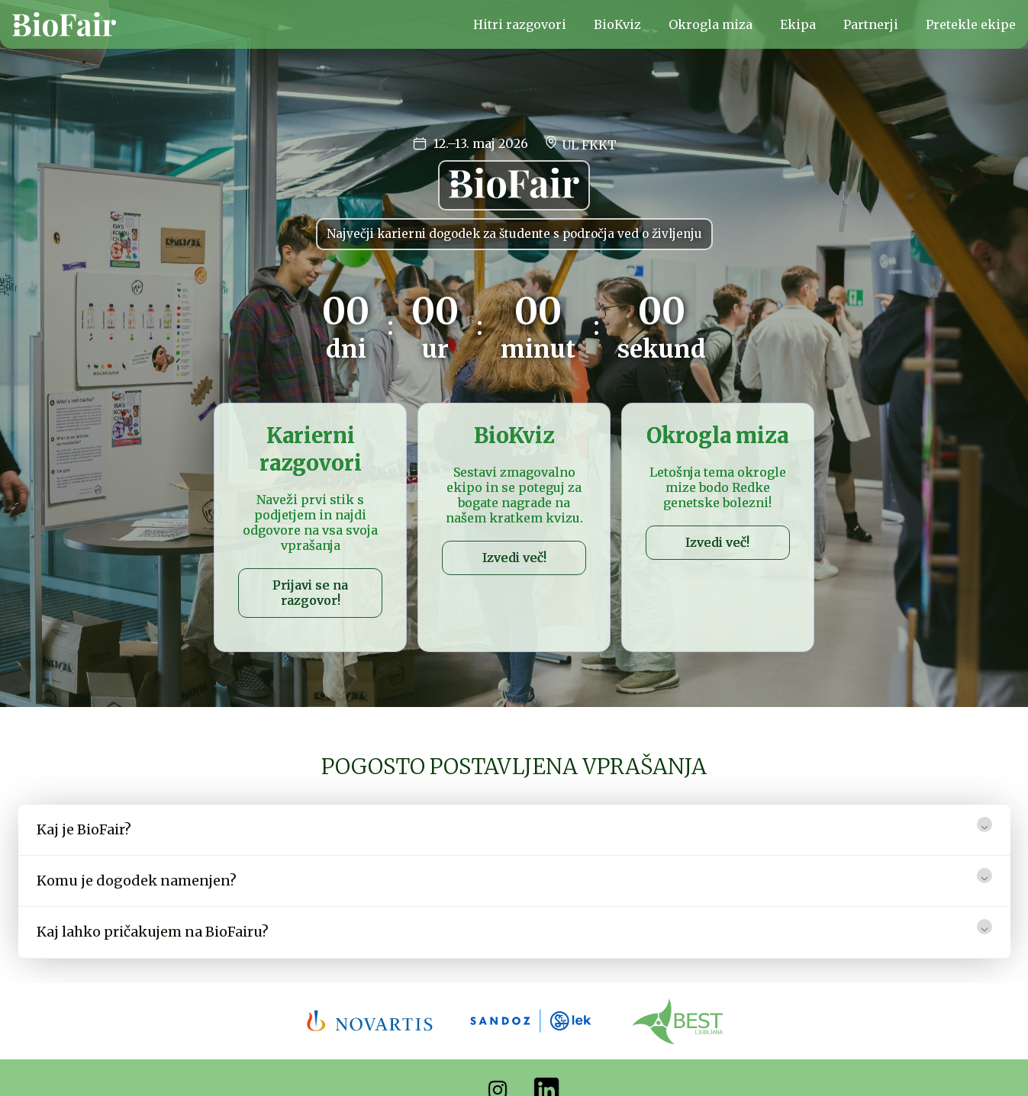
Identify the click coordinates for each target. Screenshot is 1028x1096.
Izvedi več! (514, 557)
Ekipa (798, 24)
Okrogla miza (710, 24)
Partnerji (870, 24)
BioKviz (617, 24)
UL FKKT (580, 143)
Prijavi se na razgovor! (310, 592)
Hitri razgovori (519, 24)
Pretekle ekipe (971, 24)
